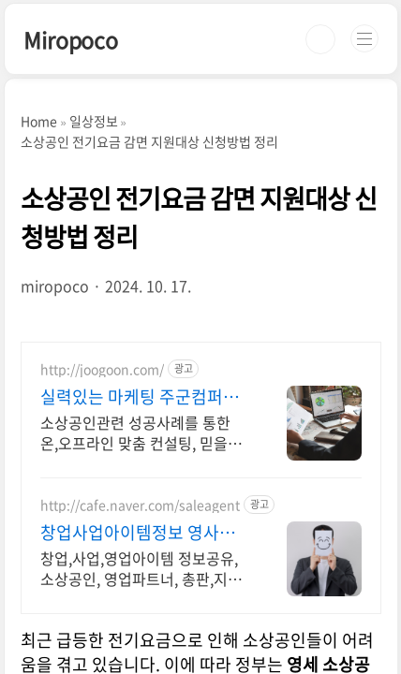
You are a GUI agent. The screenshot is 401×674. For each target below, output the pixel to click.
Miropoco (70, 39)
